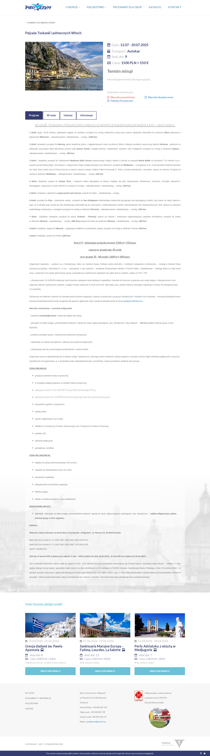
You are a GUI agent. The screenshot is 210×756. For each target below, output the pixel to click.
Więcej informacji (50, 671)
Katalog (155, 7)
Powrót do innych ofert (40, 22)
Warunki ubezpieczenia (159, 97)
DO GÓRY (29, 693)
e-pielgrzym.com (54, 744)
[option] (64, 66)
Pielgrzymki (96, 7)
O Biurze (73, 7)
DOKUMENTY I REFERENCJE (38, 698)
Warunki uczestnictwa (121, 97)
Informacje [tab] (86, 115)
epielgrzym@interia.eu (133, 301)
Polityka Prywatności (120, 100)
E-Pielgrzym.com (38, 7)
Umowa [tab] (68, 115)
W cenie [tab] (51, 115)
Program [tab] (34, 115)
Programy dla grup (127, 7)
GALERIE (29, 708)
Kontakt (174, 7)
